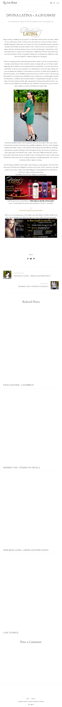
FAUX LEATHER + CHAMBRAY (18, 385)
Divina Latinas (24, 165)
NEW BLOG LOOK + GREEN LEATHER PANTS (25, 550)
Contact (33, 698)
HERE (19, 175)
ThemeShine (41, 701)
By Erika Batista (29, 701)
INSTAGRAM (22, 210)
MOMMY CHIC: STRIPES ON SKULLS (21, 467)
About (28, 698)
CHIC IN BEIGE (10, 632)
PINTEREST (40, 210)
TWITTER (34, 210)
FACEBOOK (28, 210)
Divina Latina (7, 52)
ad (36, 11)
